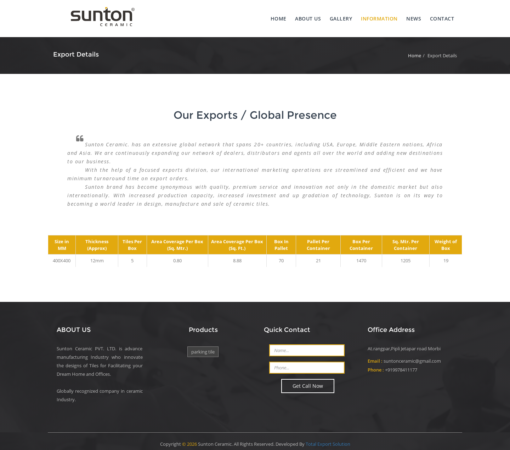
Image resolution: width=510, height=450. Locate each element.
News (411, 16)
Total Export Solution (328, 439)
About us (304, 16)
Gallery (338, 16)
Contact (440, 16)
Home (274, 16)
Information (376, 16)
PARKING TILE (203, 347)
